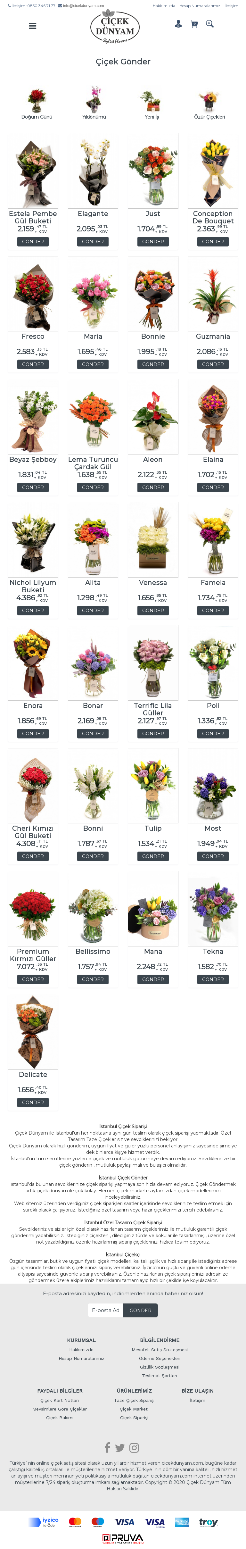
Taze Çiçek (98, 1138)
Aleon (153, 458)
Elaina (213, 458)
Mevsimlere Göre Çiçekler (59, 1407)
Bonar (93, 704)
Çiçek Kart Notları (59, 1399)
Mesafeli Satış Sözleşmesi (160, 1348)
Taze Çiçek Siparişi (134, 1399)
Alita (93, 581)
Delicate (33, 1073)
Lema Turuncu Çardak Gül (93, 460)
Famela (213, 581)
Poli (213, 704)
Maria (93, 335)
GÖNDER (33, 240)
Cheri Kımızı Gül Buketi (33, 829)
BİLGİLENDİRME (159, 1339)
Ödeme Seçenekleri (159, 1357)
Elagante (93, 212)
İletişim (231, 5)
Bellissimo (93, 950)
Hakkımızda (164, 5)
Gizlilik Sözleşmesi (159, 1365)
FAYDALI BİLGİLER (59, 1390)
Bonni (93, 827)
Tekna (213, 950)
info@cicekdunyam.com (83, 6)
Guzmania (213, 335)
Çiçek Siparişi (134, 1416)
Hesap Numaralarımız (199, 5)
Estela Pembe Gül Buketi (33, 214)
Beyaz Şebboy (33, 458)
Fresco (33, 335)
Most (213, 827)
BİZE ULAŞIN (198, 1390)
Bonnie (153, 335)
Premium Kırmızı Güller (33, 952)
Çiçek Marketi (134, 1407)
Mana (153, 950)
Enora (33, 704)
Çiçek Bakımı (59, 1416)
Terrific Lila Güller (153, 706)
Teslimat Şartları (159, 1374)
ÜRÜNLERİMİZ (134, 1390)
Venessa (153, 581)
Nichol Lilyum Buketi (32, 583)
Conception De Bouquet (213, 214)
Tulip (153, 827)
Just (153, 212)
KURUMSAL (81, 1339)
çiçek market (131, 1189)
